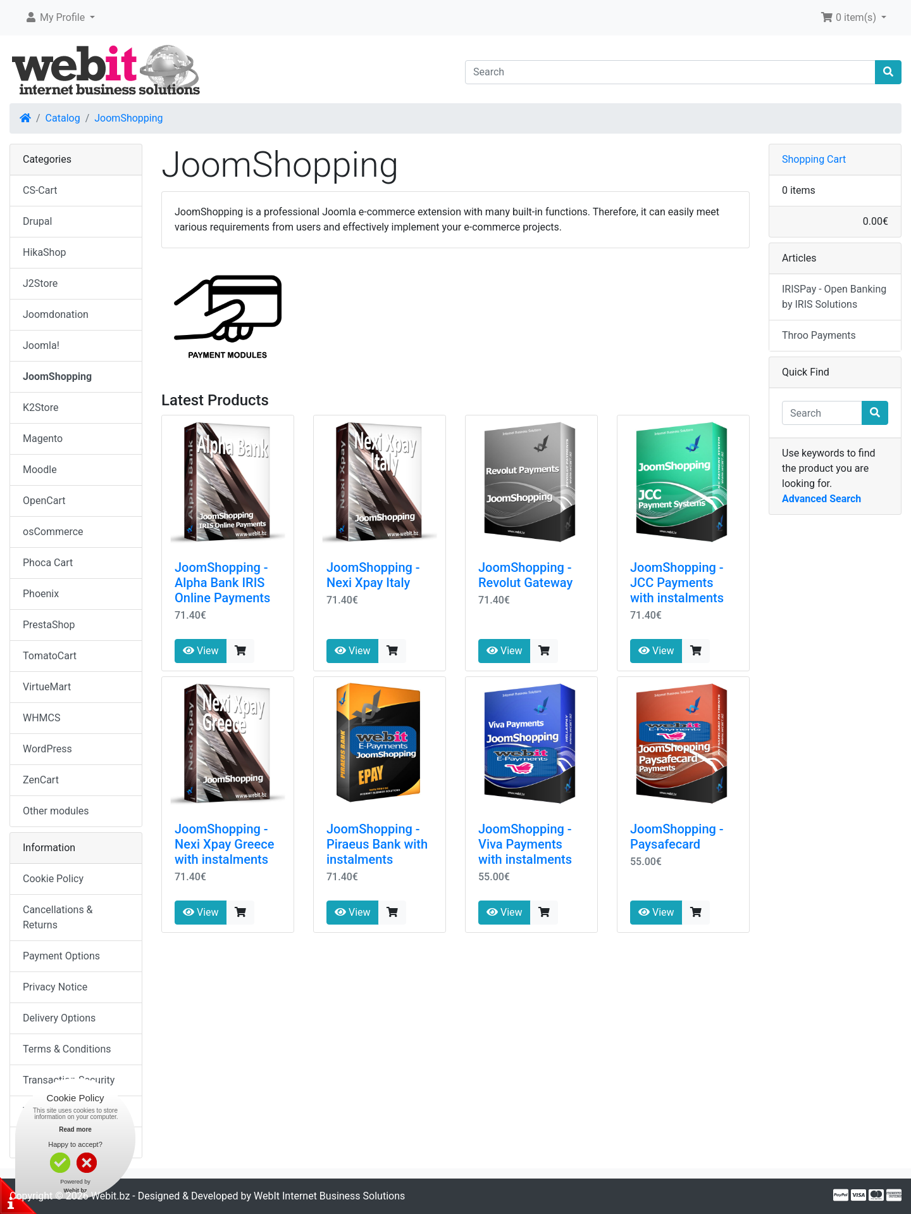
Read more (75, 1129)
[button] (60, 17)
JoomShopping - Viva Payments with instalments (525, 844)
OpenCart (44, 501)
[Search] (670, 72)
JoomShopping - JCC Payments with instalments (677, 582)
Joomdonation (56, 314)
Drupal (37, 221)
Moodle (40, 470)
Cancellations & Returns (58, 917)
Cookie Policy (53, 879)
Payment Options (61, 956)
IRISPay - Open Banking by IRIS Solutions (834, 296)
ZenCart (41, 780)
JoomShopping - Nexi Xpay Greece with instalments (224, 844)
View (201, 651)
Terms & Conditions (67, 1049)
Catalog (63, 118)
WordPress (47, 749)
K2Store (41, 408)
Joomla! (41, 345)
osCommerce (53, 532)
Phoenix (41, 594)
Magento (43, 439)
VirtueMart (47, 687)
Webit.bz (110, 1196)
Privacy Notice (55, 987)
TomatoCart (50, 656)
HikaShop (44, 252)
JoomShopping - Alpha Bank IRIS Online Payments (222, 582)
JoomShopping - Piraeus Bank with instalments (377, 844)
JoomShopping (128, 118)
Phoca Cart (48, 563)
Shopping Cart (814, 159)
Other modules (56, 811)
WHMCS (42, 718)
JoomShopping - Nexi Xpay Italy (373, 575)
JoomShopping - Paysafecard (677, 836)
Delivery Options (59, 1018)
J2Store (40, 283)
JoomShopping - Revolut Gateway (525, 575)
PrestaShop (49, 625)
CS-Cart (40, 190)
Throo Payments (819, 335)
